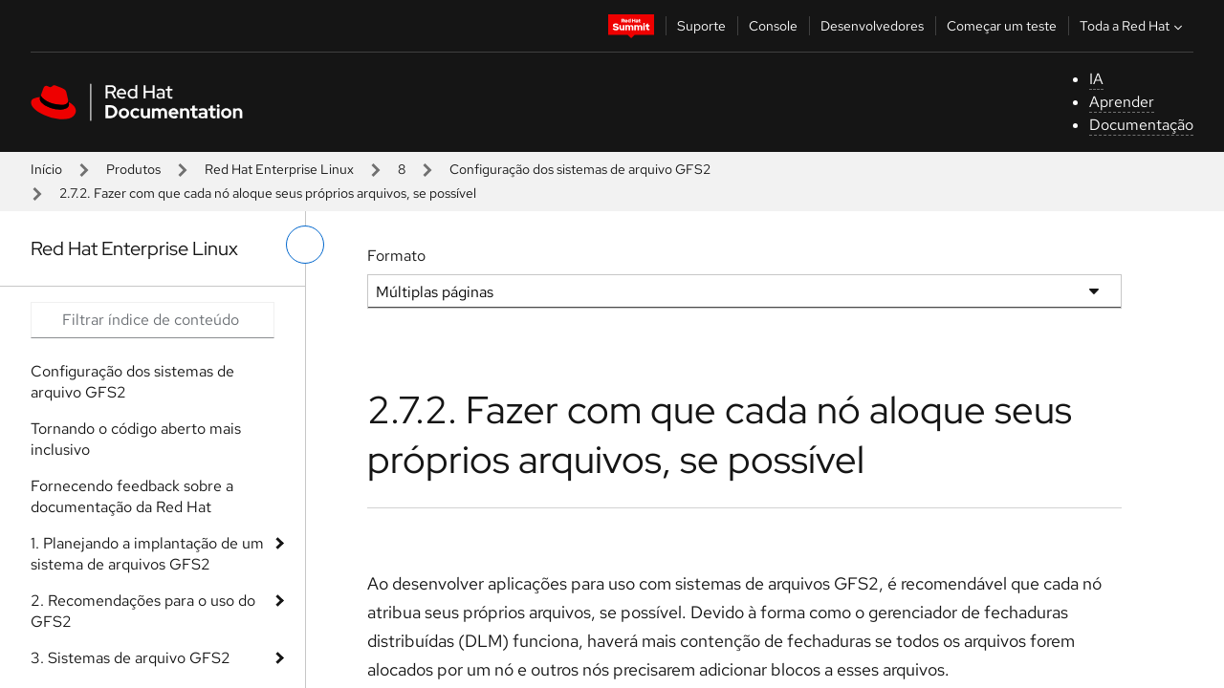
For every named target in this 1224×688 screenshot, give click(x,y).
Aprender (1121, 102)
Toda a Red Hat (1133, 25)
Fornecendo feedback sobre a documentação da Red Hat (132, 496)
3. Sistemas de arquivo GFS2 (130, 658)
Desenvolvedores (872, 25)
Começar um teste (1002, 25)
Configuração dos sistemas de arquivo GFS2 (579, 169)
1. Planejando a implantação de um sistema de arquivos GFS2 (147, 553)
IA (1096, 79)
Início (46, 169)
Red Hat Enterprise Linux (279, 169)
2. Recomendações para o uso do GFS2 (143, 611)
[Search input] (152, 320)
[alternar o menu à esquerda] (305, 245)
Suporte (701, 25)
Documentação (1141, 125)
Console (773, 25)
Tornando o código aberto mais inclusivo (136, 439)
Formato (396, 256)
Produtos (133, 169)
